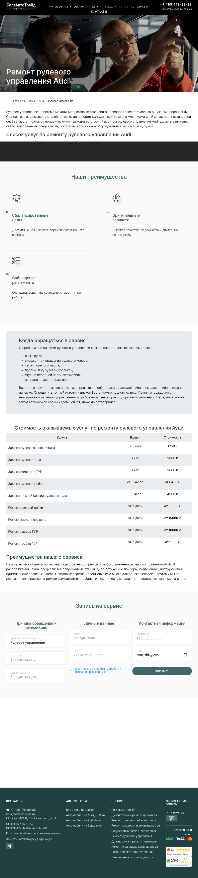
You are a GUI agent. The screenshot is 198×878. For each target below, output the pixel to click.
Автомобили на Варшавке (84, 825)
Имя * (76, 633)
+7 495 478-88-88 (176, 4)
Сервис (107, 6)
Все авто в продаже (80, 809)
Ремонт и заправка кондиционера (134, 846)
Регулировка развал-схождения (133, 830)
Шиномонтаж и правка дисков (132, 857)
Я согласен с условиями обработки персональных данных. (98, 670)
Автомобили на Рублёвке (83, 820)
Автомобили (85, 6)
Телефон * (143, 633)
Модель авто (18, 672)
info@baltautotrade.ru (20, 814)
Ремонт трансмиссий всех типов (133, 820)
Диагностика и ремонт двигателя (134, 815)
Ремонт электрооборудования (132, 851)
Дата (140, 650)
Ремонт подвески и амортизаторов (135, 825)
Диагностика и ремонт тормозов (134, 841)
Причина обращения (23, 638)
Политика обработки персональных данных (33, 833)
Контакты (99, 11)
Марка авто (17, 655)
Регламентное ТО (123, 809)
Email (76, 650)
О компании (58, 6)
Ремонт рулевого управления (131, 836)
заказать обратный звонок (176, 8)
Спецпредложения (134, 6)
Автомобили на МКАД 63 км (85, 815)
